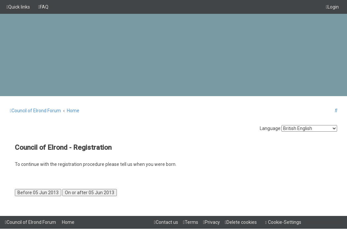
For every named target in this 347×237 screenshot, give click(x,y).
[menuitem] (43, 7)
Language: (270, 128)
